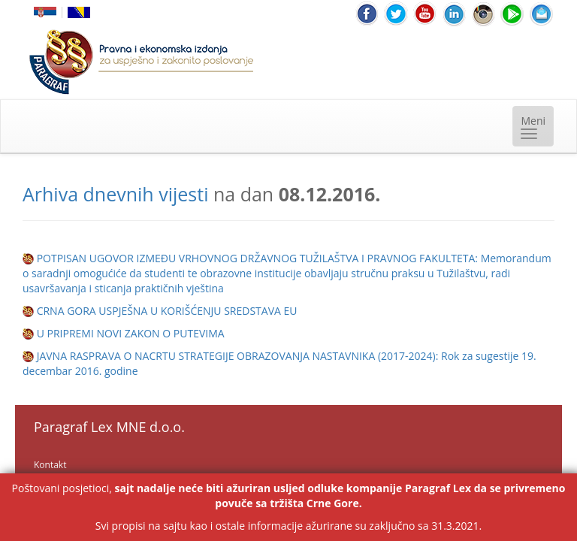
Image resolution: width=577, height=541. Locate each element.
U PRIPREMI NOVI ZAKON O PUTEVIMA (131, 333)
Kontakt (50, 464)
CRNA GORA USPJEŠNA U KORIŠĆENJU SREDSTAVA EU (167, 311)
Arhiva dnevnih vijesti (115, 194)
